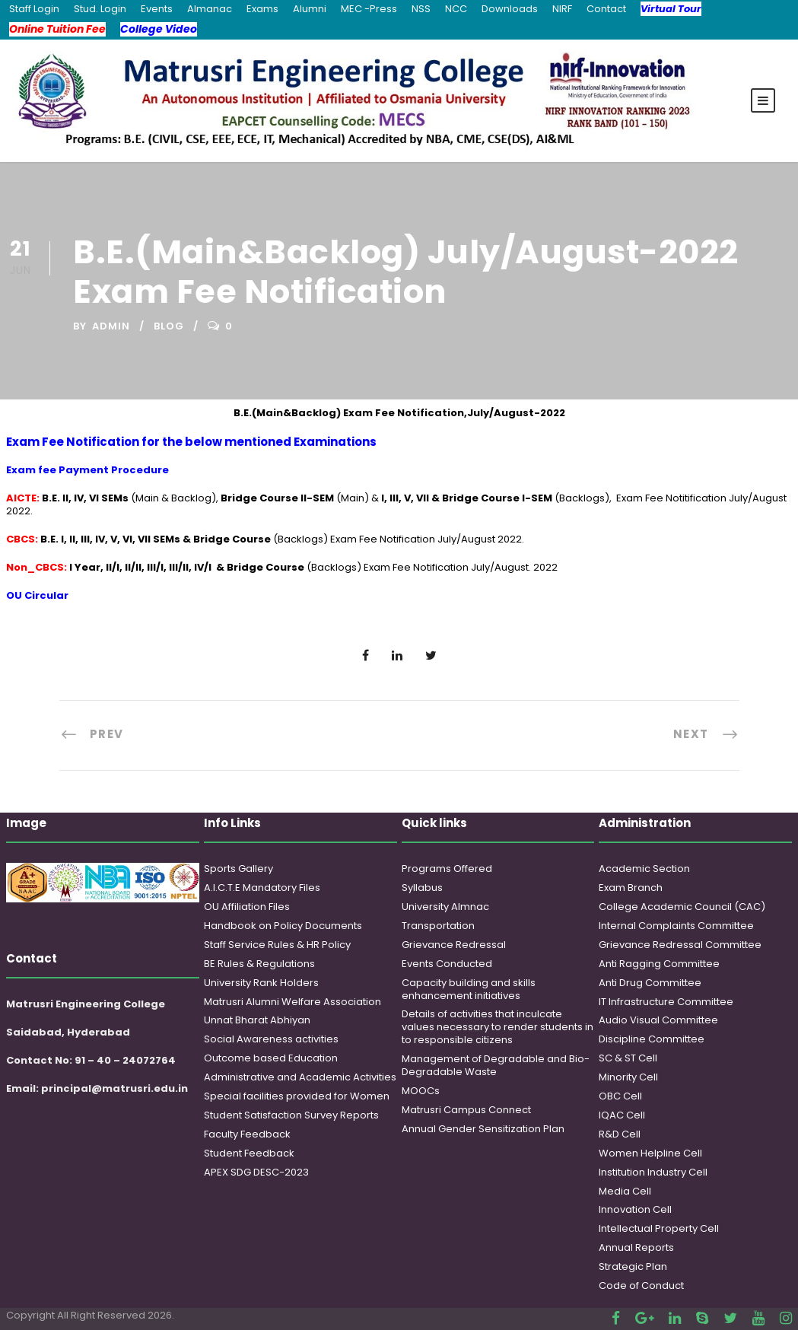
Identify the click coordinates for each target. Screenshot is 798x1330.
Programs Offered (447, 868)
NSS (421, 9)
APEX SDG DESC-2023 (256, 1172)
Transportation (438, 925)
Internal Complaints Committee (676, 925)
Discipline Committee (651, 1039)
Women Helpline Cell (650, 1153)
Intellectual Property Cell (659, 1228)
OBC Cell (620, 1096)
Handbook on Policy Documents (283, 925)
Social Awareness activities (271, 1039)
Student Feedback (249, 1153)
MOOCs (421, 1090)
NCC (456, 9)
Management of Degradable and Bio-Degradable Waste (496, 1065)
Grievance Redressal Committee (680, 944)
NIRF (562, 9)
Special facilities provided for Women (296, 1096)
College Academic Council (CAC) (682, 906)
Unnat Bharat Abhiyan (257, 1020)
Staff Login (34, 9)
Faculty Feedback (247, 1134)
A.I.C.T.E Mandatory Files (262, 887)
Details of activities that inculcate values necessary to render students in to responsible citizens (497, 1027)
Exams (262, 9)
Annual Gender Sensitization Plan (483, 1129)
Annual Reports (636, 1247)
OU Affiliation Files (247, 906)
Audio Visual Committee (658, 1020)
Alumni (309, 9)
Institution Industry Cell (653, 1172)
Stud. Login (100, 9)
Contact (606, 9)
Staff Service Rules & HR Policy (277, 944)
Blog (169, 326)
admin (111, 326)
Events (157, 9)
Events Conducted (447, 963)
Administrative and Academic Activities (300, 1077)
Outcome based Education (271, 1058)
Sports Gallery (238, 868)
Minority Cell (628, 1077)
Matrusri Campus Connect (466, 1109)
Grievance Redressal (454, 944)
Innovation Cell (635, 1209)
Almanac (209, 9)
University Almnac (445, 906)
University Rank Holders (261, 982)
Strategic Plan (633, 1266)
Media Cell (625, 1191)
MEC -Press (369, 9)
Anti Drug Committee (650, 982)
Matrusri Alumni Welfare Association (292, 1001)
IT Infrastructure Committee (666, 1001)
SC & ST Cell (628, 1058)
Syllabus (422, 887)
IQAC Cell (622, 1115)
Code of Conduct (641, 1285)
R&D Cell (620, 1134)
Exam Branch (631, 887)
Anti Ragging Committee (659, 963)
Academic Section (644, 868)
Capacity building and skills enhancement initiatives (469, 989)
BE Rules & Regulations (259, 963)
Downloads (510, 9)
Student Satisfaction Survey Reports (291, 1115)
